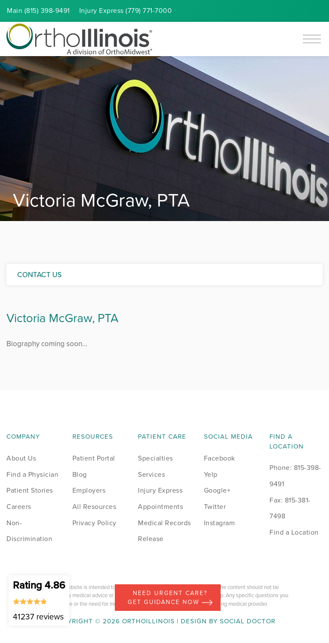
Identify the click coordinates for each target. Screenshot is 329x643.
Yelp (211, 474)
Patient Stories (29, 490)
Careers (18, 506)
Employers (89, 490)
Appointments (160, 506)
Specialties (155, 458)
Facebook (219, 458)
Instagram (219, 523)
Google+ (217, 490)
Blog (79, 474)
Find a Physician (32, 474)
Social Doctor (247, 621)
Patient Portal (93, 458)
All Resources (94, 506)
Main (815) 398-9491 (38, 10)
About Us (21, 458)
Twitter (215, 506)
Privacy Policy (94, 523)
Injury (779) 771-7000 (125, 10)
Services (151, 474)
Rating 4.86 (39, 600)
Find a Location (294, 532)
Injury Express (160, 490)
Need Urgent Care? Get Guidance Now (170, 598)
